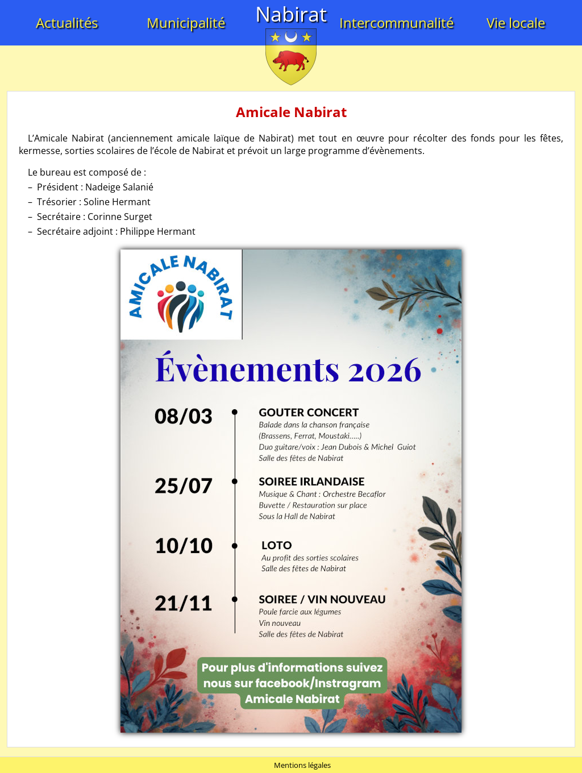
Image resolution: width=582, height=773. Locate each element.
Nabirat (291, 14)
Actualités (67, 22)
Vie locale (516, 22)
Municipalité (186, 22)
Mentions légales (302, 765)
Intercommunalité (396, 22)
